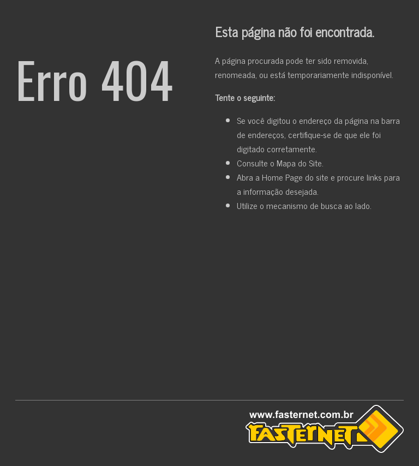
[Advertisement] (209, 308)
